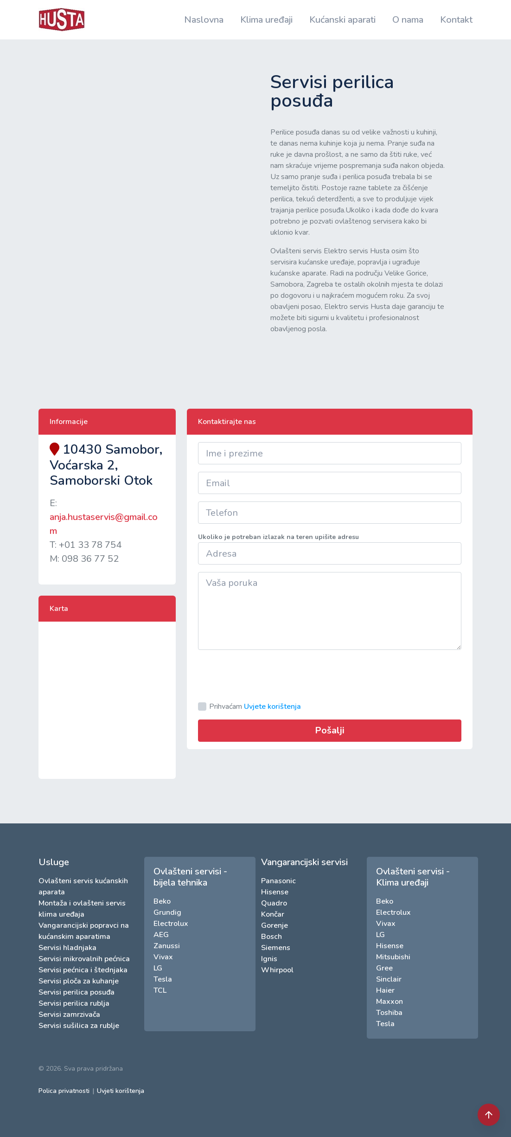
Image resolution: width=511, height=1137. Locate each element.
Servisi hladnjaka (67, 948)
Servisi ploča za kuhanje (78, 981)
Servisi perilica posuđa (76, 992)
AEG (161, 935)
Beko (162, 901)
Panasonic (278, 881)
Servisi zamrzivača (69, 1014)
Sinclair (389, 979)
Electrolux (170, 924)
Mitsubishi (393, 957)
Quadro (274, 903)
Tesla (162, 979)
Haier (385, 990)
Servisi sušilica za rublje (78, 1026)
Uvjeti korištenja (120, 1090)
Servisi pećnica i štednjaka (83, 970)
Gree (384, 968)
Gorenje (274, 925)
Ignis (269, 959)
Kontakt (456, 19)
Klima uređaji (266, 19)
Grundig (167, 912)
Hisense (274, 892)
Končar (272, 914)
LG (157, 968)
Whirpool (277, 970)
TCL (159, 990)
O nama (407, 19)
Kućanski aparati (342, 19)
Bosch (271, 936)
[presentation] (268, 675)
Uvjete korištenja (272, 706)
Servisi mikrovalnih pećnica (84, 959)
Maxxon (389, 1001)
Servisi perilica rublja (73, 1003)
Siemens (275, 948)
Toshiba (389, 1013)
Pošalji (330, 730)
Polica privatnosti (63, 1090)
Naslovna (204, 19)
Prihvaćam (255, 706)
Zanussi (166, 946)
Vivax (163, 957)
